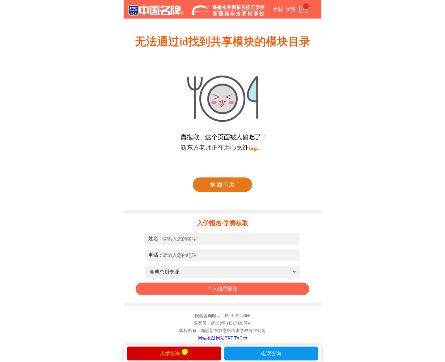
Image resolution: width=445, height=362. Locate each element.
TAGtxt (240, 338)
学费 (291, 9)
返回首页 (222, 184)
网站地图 (206, 338)
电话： (155, 255)
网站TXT (224, 338)
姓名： (155, 238)
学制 (278, 9)
